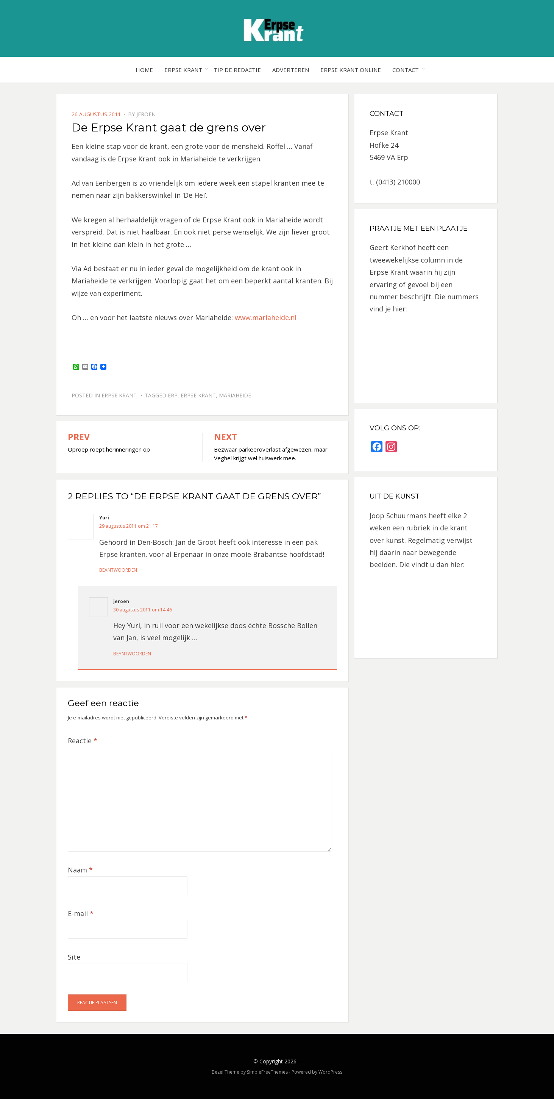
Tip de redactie (237, 69)
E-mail (81, 913)
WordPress (330, 1072)
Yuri (104, 517)
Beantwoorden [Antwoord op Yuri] (118, 570)
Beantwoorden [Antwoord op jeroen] (132, 653)
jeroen (146, 114)
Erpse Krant (183, 69)
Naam (80, 869)
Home (144, 69)
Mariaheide (235, 395)
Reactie (82, 740)
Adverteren (290, 69)
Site (74, 956)
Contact (405, 69)
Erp (173, 395)
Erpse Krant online (350, 69)
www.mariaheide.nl (266, 317)
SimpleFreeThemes (267, 1072)
